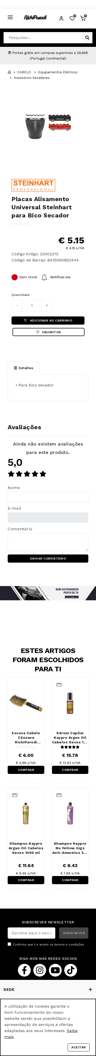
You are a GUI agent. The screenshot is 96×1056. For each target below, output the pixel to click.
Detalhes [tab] (23, 368)
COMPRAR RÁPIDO (26, 771)
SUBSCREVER (74, 933)
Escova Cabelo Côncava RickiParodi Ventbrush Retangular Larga (26, 737)
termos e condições (69, 944)
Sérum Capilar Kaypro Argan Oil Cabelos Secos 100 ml (70, 737)
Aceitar (78, 1047)
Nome (14, 487)
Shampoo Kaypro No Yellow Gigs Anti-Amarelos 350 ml (70, 848)
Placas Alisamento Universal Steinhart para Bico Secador (42, 207)
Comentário (20, 528)
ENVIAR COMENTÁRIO (48, 558)
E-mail (15, 508)
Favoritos (48, 332)
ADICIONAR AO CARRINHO (48, 320)
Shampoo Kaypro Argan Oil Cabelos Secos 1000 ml (26, 848)
